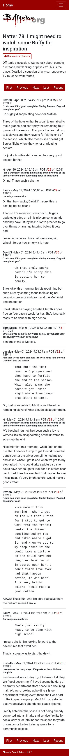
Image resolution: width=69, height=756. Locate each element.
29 (55, 190)
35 (57, 613)
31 (62, 328)
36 (60, 663)
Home (8, 5)
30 (57, 252)
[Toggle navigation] (61, 5)
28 (49, 169)
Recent (58, 87)
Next (36, 87)
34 (57, 492)
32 (58, 351)
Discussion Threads (17, 56)
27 (56, 100)
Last (46, 87)
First (9, 87)
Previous (22, 87)
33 (50, 419)
